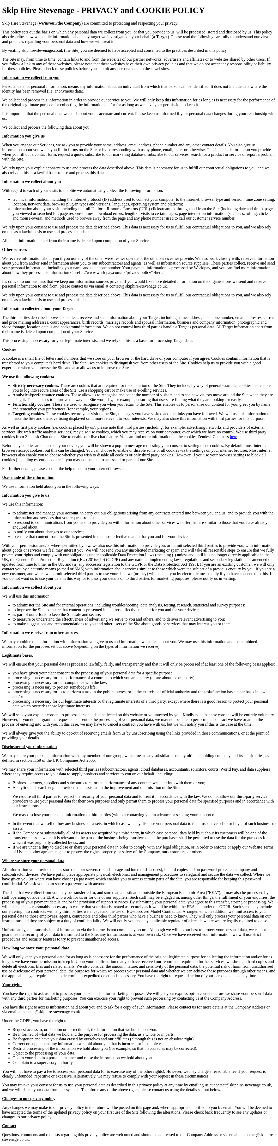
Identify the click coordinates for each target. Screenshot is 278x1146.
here (233, 436)
